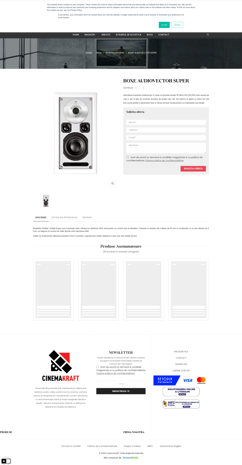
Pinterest (143, 89)
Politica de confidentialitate (102, 447)
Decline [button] (177, 25)
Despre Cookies (132, 447)
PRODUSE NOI (181, 353)
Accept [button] (164, 25)
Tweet (139, 89)
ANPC (150, 447)
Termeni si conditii (71, 447)
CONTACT (181, 359)
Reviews (87, 218)
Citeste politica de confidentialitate (164, 161)
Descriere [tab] (40, 218)
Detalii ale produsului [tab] (64, 218)
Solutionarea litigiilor (170, 447)
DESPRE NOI (181, 365)
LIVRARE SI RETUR (181, 372)
